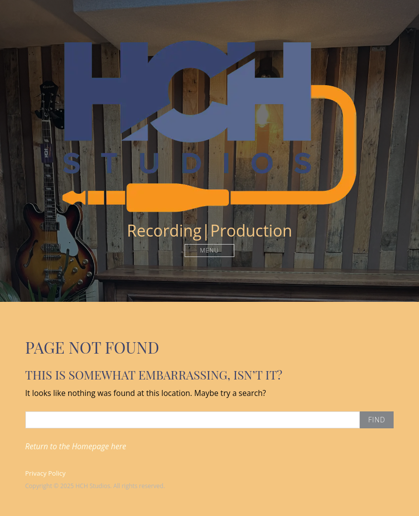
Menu (209, 250)
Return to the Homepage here (75, 446)
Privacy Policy (45, 473)
